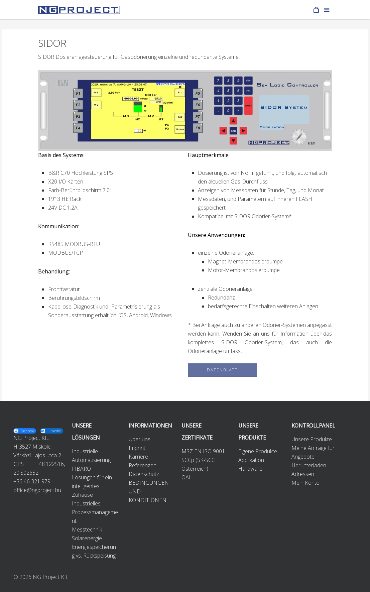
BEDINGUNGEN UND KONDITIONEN (149, 491)
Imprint (137, 448)
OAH (187, 477)
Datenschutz (144, 474)
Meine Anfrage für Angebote (313, 452)
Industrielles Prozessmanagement (95, 512)
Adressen (302, 474)
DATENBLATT (222, 370)
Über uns (139, 439)
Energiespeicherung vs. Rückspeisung (94, 551)
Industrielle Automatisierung (91, 456)
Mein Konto (305, 482)
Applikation (251, 460)
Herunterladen (308, 465)
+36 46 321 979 (31, 481)
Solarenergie (87, 538)
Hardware (250, 468)
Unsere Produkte (311, 439)
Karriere (138, 456)
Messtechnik (87, 529)
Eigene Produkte (257, 451)
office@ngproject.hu (37, 490)
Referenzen (142, 465)
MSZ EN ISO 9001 (203, 451)
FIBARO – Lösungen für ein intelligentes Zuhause (92, 481)
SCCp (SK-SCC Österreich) (198, 464)
